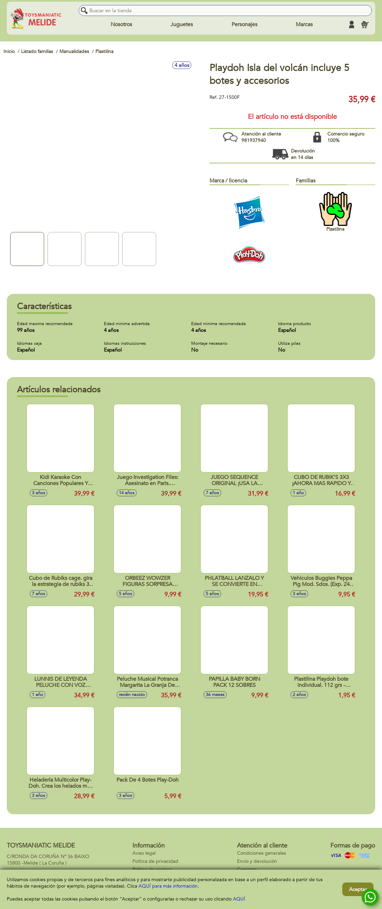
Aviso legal (144, 853)
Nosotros (121, 24)
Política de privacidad (155, 861)
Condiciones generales (261, 853)
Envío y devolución (257, 861)
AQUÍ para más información (168, 886)
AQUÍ (239, 899)
